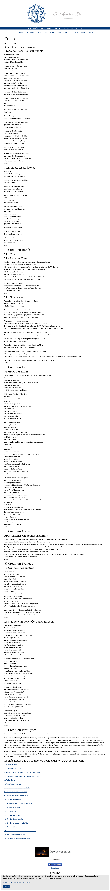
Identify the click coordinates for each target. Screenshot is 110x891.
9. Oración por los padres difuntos (16, 796)
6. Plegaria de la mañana (12, 784)
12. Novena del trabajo (12, 807)
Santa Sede (55, 868)
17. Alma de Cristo (10, 827)
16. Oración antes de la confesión (16, 823)
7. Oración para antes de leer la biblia (17, 788)
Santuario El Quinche (88, 32)
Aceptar (6, 886)
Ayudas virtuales (64, 32)
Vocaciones (31, 32)
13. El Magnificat (10, 811)
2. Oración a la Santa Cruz (13, 768)
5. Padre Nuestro (10, 780)
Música (75, 32)
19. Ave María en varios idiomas (15, 835)
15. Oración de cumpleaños (13, 819)
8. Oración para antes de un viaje (15, 792)
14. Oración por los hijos (12, 815)
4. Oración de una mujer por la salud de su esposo (21, 776)
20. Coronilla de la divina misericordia (17, 839)
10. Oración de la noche (12, 800)
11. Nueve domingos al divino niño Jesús (18, 803)
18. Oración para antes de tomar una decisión (20, 831)
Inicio (15, 32)
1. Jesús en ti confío (11, 764)
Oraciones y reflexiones (46, 32)
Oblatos (21, 32)
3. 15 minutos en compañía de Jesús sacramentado (22, 772)
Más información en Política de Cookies (16, 882)
